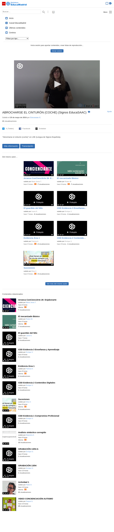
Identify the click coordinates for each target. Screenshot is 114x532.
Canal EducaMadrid (17, 23)
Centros (12, 33)
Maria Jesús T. (36, 181)
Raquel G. (29, 501)
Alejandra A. (30, 435)
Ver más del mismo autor (57, 284)
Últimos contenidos (17, 28)
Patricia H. (35, 241)
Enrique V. (68, 211)
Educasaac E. (35, 117)
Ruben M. (68, 181)
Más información (11, 146)
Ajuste (109, 111)
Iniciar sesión (57, 51)
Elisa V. (34, 271)
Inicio (11, 18)
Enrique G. (30, 451)
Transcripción (27, 146)
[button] (57, 84)
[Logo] (20, 66)
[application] (57, 84)
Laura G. (34, 211)
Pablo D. (29, 485)
